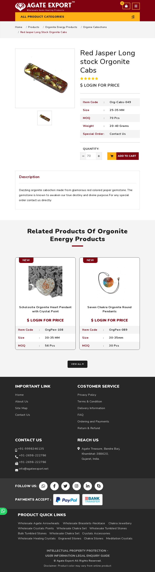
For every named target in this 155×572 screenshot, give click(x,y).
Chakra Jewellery (120, 523)
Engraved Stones (69, 538)
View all (77, 364)
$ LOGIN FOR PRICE (100, 85)
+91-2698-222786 (32, 455)
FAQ (81, 415)
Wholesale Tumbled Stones (108, 528)
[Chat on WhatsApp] (3, 511)
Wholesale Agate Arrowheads (38, 523)
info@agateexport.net (33, 469)
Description (29, 176)
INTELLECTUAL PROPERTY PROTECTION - (77, 551)
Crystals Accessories (96, 533)
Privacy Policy (87, 395)
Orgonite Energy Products (61, 27)
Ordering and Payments (93, 422)
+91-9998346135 (31, 449)
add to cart (121, 156)
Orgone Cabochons (95, 27)
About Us (21, 401)
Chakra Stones (94, 538)
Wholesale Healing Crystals (37, 538)
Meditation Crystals (119, 538)
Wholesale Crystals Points (36, 528)
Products (33, 27)
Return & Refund (89, 428)
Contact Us (118, 134)
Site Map (21, 408)
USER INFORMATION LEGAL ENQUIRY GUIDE (77, 556)
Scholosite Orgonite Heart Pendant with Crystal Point (45, 309)
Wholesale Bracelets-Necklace (84, 523)
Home (18, 27)
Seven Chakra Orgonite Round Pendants (109, 309)
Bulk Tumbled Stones (32, 533)
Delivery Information (91, 408)
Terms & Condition (90, 401)
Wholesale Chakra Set (72, 528)
